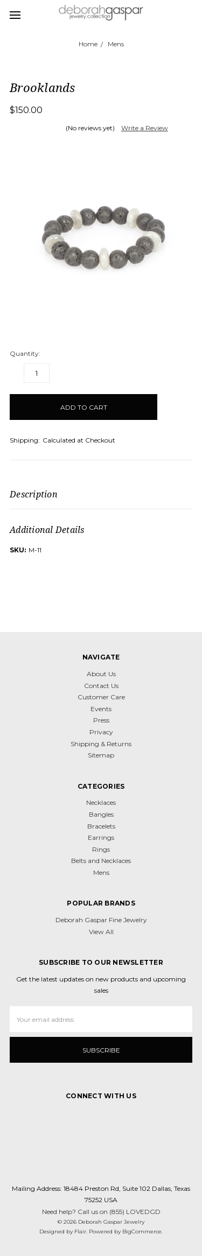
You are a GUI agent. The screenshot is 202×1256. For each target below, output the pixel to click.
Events (101, 709)
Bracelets (101, 826)
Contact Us (101, 686)
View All (101, 932)
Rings (101, 849)
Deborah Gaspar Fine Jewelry (101, 920)
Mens (101, 872)
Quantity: (25, 353)
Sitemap (101, 755)
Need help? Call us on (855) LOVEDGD (101, 1212)
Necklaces (101, 802)
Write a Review (144, 128)
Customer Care (101, 697)
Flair (80, 1231)
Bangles (101, 814)
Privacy (101, 732)
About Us (101, 674)
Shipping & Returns (101, 744)
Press (101, 720)
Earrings (101, 837)
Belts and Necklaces (101, 861)
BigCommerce (142, 1231)
